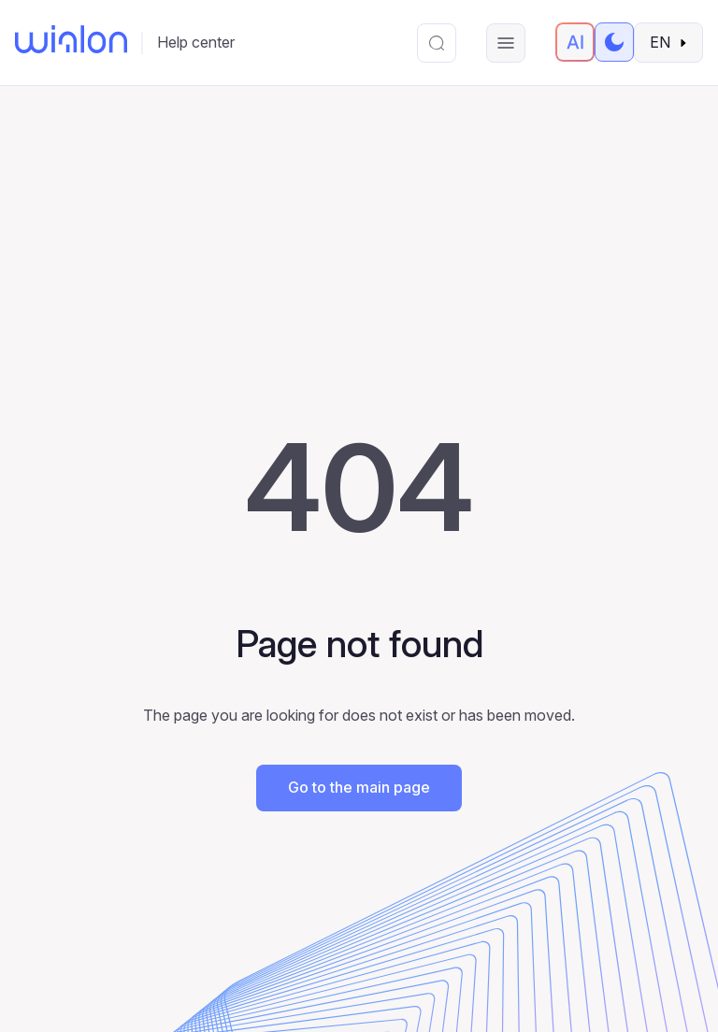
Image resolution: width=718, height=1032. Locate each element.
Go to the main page (359, 787)
